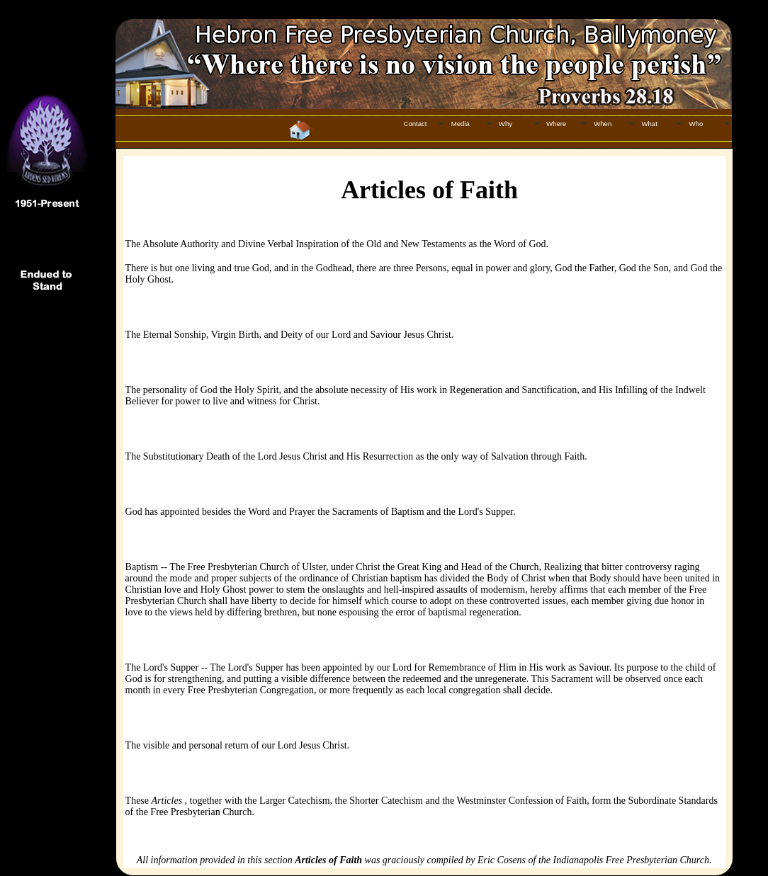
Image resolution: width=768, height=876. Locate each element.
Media (460, 123)
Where (556, 123)
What (649, 123)
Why (505, 123)
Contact (415, 123)
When (602, 123)
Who (696, 123)
